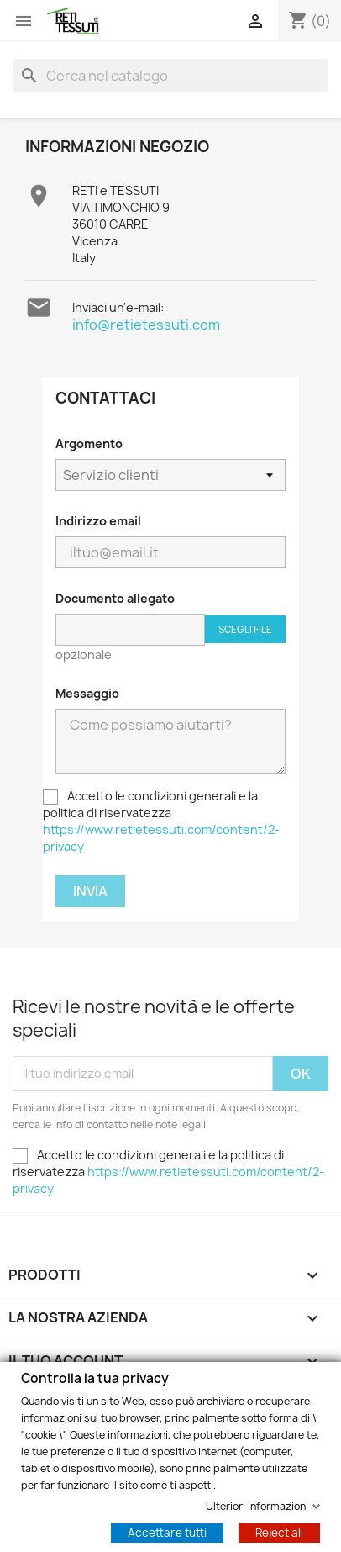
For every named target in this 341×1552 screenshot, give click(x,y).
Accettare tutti (167, 1531)
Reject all (279, 1531)
